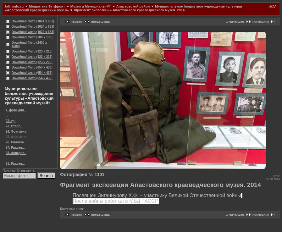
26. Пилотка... (16, 142)
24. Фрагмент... (17, 131)
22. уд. (10, 121)
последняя (260, 21)
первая (76, 21)
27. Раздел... (15, 147)
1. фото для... (16, 110)
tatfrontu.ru (14, 6)
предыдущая (101, 21)
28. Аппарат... (16, 153)
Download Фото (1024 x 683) (33, 21)
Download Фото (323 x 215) (32, 51)
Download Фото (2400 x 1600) (29, 44)
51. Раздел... (15, 163)
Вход (272, 6)
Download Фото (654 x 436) (32, 67)
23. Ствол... (14, 126)
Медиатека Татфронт (47, 6)
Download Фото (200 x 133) (32, 37)
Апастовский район (133, 6)
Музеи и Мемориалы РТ (90, 6)
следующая (235, 21)
